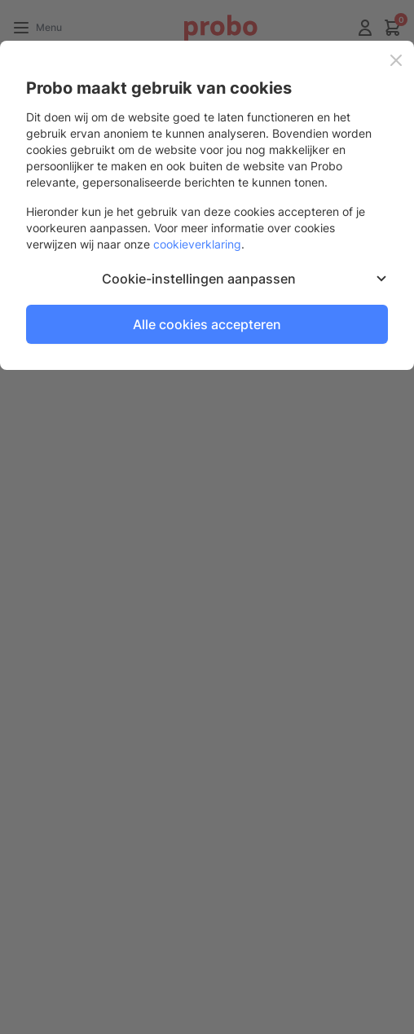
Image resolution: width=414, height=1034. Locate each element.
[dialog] (207, 517)
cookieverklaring (197, 244)
